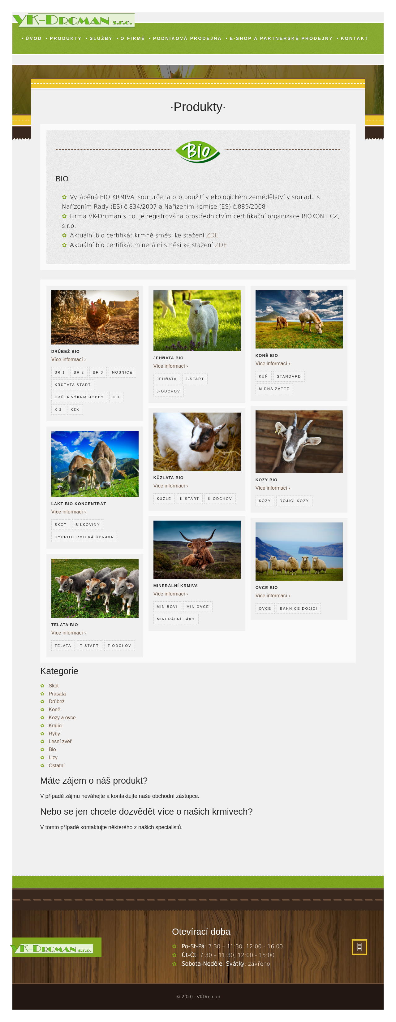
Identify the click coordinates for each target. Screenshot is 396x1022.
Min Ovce (198, 606)
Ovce (265, 607)
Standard (289, 375)
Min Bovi (167, 606)
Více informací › (68, 358)
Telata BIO (64, 623)
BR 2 (79, 371)
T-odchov (119, 644)
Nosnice (65, 384)
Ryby (54, 733)
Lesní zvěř (60, 741)
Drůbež (57, 701)
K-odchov (220, 498)
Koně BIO (267, 354)
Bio (52, 749)
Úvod (34, 38)
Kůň (263, 375)
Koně (54, 709)
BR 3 (98, 371)
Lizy (53, 757)
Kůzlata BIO (168, 476)
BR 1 (60, 371)
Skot (61, 524)
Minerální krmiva (175, 584)
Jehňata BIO (168, 357)
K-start (190, 498)
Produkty (66, 38)
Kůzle (164, 498)
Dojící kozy (294, 500)
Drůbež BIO (65, 350)
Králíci (55, 725)
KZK (75, 408)
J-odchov (168, 390)
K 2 (58, 408)
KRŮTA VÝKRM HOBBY (79, 396)
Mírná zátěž (274, 388)
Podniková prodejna (187, 38)
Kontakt (354, 38)
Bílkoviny (87, 524)
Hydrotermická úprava (84, 536)
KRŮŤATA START (102, 384)
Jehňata (167, 378)
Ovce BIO (267, 586)
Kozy (265, 500)
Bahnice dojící (298, 607)
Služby (101, 38)
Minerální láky (176, 618)
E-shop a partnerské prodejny (281, 38)
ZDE (212, 235)
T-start (89, 644)
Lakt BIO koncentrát (78, 502)
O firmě (132, 38)
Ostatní (57, 765)
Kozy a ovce (62, 717)
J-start (195, 378)
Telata (63, 644)
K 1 (116, 396)
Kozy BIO (267, 479)
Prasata (57, 693)
